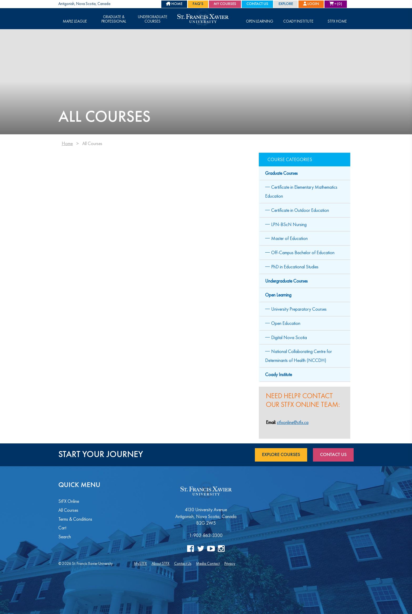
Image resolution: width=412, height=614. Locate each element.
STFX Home (337, 21)
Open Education (285, 323)
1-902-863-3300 (206, 535)
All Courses (68, 510)
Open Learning (259, 21)
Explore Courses (281, 454)
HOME (174, 4)
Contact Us (257, 4)
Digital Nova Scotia (289, 337)
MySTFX (140, 563)
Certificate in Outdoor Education (300, 210)
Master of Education (289, 238)
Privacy (229, 563)
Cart (62, 528)
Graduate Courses (281, 173)
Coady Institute (298, 21)
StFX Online (68, 501)
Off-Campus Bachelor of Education (302, 252)
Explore (286, 4)
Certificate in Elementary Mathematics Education (301, 191)
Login (311, 4)
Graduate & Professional (113, 19)
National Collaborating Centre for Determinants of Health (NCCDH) (298, 355)
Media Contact (208, 563)
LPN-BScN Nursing (289, 224)
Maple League (75, 21)
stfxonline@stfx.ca (292, 422)
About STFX (160, 563)
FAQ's (198, 4)
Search (64, 537)
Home (67, 143)
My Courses (225, 4)
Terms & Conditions (75, 519)
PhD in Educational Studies (294, 267)
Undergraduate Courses (152, 19)
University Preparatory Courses (299, 309)
